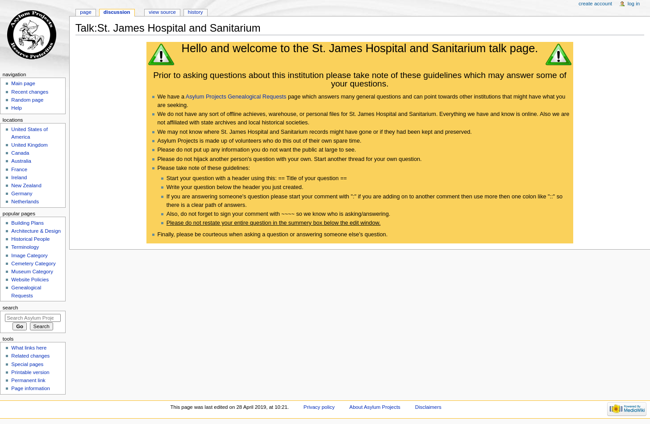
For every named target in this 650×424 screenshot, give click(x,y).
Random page (27, 100)
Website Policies (30, 279)
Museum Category (32, 271)
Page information (30, 388)
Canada (20, 153)
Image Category (29, 255)
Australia (21, 161)
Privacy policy (319, 407)
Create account (595, 3)
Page (85, 12)
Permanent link (28, 380)
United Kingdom (29, 145)
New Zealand (26, 185)
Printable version (30, 372)
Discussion (117, 12)
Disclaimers (428, 407)
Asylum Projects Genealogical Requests (236, 97)
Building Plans (27, 223)
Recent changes (29, 92)
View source (162, 12)
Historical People (30, 239)
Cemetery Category (33, 263)
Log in (634, 3)
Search (10, 307)
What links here (28, 347)
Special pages (27, 364)
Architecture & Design (36, 231)
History (195, 12)
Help (16, 108)
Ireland (19, 177)
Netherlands (25, 201)
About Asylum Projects (375, 407)
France (19, 169)
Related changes (30, 355)
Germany (21, 193)
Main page (23, 83)
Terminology (25, 247)
